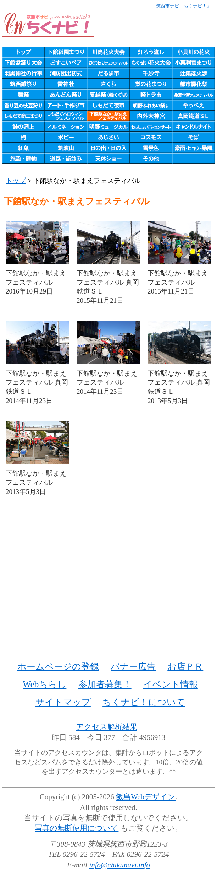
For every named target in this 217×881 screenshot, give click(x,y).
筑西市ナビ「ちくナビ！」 (183, 6)
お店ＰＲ (185, 666)
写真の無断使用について (76, 828)
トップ (16, 180)
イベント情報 (170, 684)
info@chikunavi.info (119, 865)
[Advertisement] (108, 586)
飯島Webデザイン (146, 797)
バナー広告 (133, 666)
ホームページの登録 (58, 666)
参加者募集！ (105, 684)
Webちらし (44, 684)
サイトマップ (63, 702)
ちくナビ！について (143, 702)
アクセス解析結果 (106, 726)
